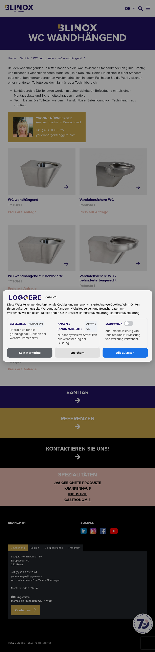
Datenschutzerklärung (124, 313)
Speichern (77, 353)
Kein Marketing (30, 353)
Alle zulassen (125, 353)
